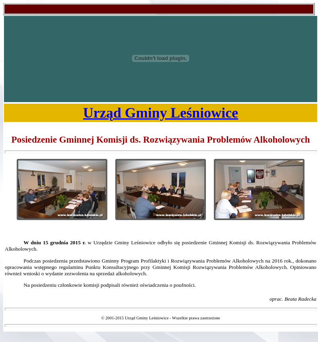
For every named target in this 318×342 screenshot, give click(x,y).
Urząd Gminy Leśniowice (160, 113)
